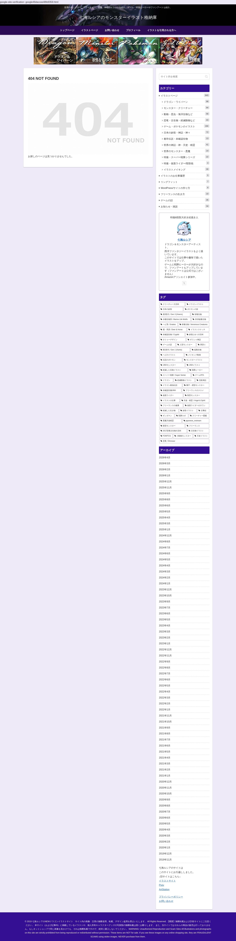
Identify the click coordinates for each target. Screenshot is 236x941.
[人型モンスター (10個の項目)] (186, 345)
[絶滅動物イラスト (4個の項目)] (184, 380)
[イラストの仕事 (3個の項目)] (169, 400)
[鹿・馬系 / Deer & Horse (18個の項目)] (172, 329)
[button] (206, 76)
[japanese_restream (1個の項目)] (195, 421)
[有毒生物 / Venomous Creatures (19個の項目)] (193, 324)
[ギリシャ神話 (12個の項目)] (197, 340)
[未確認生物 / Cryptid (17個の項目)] (172, 334)
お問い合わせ (166, 901)
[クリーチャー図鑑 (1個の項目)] (199, 416)
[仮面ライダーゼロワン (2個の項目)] (196, 405)
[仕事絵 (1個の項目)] (203, 410)
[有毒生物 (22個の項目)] (200, 314)
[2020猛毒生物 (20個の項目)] (200, 319)
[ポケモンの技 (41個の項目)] (196, 309)
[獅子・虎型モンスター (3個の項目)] (196, 385)
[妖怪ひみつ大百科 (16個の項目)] (197, 334)
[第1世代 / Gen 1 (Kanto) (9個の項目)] (174, 350)
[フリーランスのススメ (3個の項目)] (195, 390)
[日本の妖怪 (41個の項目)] (171, 309)
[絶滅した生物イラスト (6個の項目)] (173, 370)
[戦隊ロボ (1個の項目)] (181, 416)
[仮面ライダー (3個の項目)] (171, 395)
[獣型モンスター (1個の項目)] (172, 426)
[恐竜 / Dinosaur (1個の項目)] (184, 441)
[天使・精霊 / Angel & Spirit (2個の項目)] (194, 400)
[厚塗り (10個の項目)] (203, 345)
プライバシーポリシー (171, 896)
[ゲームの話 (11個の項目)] (167, 345)
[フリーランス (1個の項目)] (197, 426)
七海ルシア (184, 239)
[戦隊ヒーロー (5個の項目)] (198, 370)
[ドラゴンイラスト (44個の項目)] (197, 304)
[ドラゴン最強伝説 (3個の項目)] (170, 385)
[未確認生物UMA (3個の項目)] (170, 390)
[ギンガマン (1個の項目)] (166, 416)
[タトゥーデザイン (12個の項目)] (172, 340)
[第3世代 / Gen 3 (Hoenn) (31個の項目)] (174, 314)
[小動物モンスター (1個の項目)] (183, 436)
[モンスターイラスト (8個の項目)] (196, 360)
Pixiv (161, 885)
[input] (184, 76)
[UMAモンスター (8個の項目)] (172, 365)
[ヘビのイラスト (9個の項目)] (171, 355)
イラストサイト (167, 880)
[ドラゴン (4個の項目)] (166, 380)
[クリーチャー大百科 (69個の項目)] (172, 304)
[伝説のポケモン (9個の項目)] (170, 360)
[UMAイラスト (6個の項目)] (197, 365)
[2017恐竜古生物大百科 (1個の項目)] (173, 431)
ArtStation (164, 889)
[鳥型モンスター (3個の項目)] (196, 395)
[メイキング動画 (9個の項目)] (197, 355)
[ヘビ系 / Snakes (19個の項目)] (168, 324)
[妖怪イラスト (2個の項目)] (188, 410)
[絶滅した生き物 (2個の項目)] (169, 410)
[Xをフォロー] (184, 283)
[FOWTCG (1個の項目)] (165, 436)
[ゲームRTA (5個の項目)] (200, 375)
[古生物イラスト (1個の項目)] (198, 431)
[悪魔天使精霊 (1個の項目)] (170, 421)
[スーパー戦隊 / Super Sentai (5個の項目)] (175, 375)
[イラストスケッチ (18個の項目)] (198, 329)
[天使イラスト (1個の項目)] (201, 436)
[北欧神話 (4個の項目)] (202, 380)
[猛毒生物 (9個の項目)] (200, 350)
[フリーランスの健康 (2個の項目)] (171, 405)
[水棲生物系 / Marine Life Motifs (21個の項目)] (175, 319)
